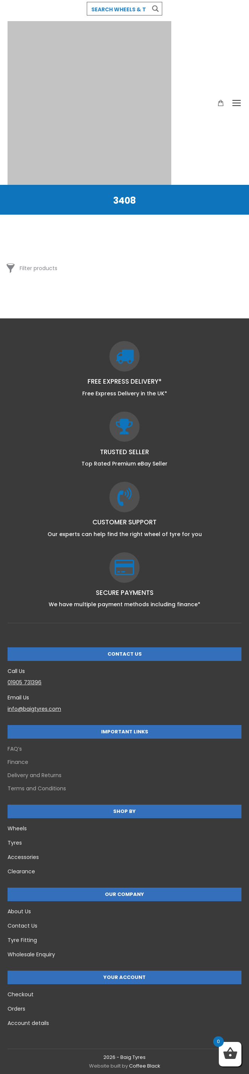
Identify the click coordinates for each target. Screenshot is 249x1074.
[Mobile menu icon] (236, 103)
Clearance (21, 871)
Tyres (15, 843)
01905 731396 (25, 682)
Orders (16, 1009)
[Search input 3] (118, 9)
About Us (19, 911)
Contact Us (22, 926)
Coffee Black (144, 1065)
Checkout (21, 994)
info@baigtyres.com (34, 709)
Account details (28, 1023)
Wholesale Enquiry (31, 954)
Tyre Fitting (22, 940)
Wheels (17, 828)
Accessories (23, 857)
